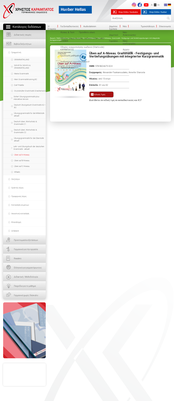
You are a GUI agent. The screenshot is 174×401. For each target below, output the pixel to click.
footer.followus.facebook (140, 5)
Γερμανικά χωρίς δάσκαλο (26, 295)
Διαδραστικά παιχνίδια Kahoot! (75, 61)
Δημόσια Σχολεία (113, 27)
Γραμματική (16, 52)
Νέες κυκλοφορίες (129, 42)
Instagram (134, 5)
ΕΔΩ (24, 330)
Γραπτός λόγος (17, 188)
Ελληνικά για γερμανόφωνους (28, 268)
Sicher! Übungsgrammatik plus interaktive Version (26, 97)
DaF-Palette (19, 85)
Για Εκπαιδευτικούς (69, 26)
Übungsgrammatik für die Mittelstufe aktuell (29, 114)
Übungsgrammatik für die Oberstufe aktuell (29, 139)
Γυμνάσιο (113, 41)
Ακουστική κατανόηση (20, 213)
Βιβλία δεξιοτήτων (22, 44)
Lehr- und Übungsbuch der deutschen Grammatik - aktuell (28, 147)
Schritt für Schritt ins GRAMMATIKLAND (22, 66)
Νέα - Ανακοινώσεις (129, 33)
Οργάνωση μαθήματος (70, 55)
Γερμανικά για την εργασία (26, 249)
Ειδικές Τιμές (99, 94)
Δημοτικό (113, 35)
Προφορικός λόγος (19, 196)
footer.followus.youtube (146, 5)
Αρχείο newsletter (128, 50)
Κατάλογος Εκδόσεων (26, 27)
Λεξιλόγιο (15, 179)
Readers (17, 258)
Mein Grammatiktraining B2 (25, 79)
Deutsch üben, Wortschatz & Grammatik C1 (25, 122)
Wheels (17, 172)
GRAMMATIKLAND (21, 59)
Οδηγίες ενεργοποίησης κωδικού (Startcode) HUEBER (82, 39)
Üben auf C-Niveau (22, 166)
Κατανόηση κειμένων (20, 205)
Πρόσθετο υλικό (87, 32)
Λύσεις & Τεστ (67, 32)
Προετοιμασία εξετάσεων (26, 240)
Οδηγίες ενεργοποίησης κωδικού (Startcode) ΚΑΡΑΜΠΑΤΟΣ (82, 48)
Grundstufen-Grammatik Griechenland (29, 91)
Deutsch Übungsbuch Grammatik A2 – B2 (30, 106)
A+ (158, 5)
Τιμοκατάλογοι (67, 67)
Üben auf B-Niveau (21, 160)
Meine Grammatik (21, 74)
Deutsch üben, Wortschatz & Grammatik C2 (25, 131)
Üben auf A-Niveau (21, 155)
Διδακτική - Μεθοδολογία (26, 277)
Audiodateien (89, 26)
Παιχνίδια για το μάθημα (25, 286)
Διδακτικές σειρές (22, 35)
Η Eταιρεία (52, 27)
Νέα (125, 26)
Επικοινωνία (165, 26)
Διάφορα (15, 231)
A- (152, 5)
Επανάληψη (16, 222)
